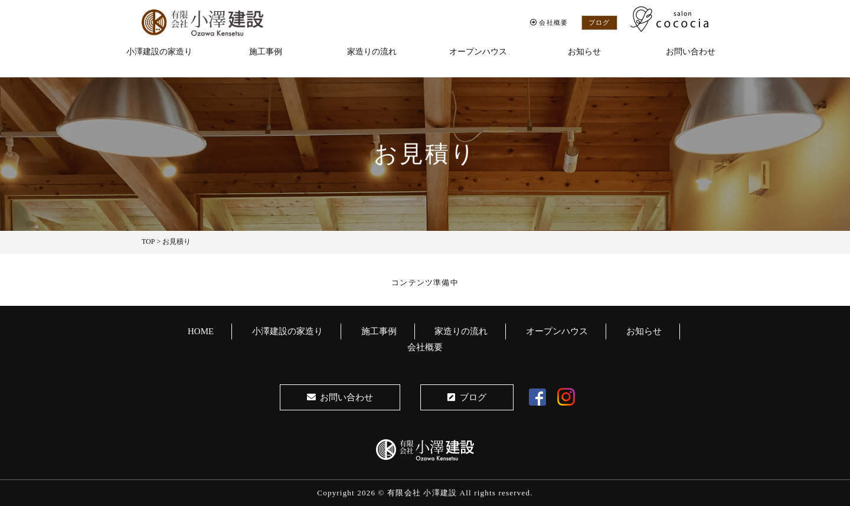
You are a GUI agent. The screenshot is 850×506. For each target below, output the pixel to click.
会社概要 (549, 22)
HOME (201, 331)
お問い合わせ (690, 52)
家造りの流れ (372, 52)
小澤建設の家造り (159, 52)
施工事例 (265, 52)
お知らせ (584, 52)
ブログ (599, 22)
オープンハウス (478, 52)
